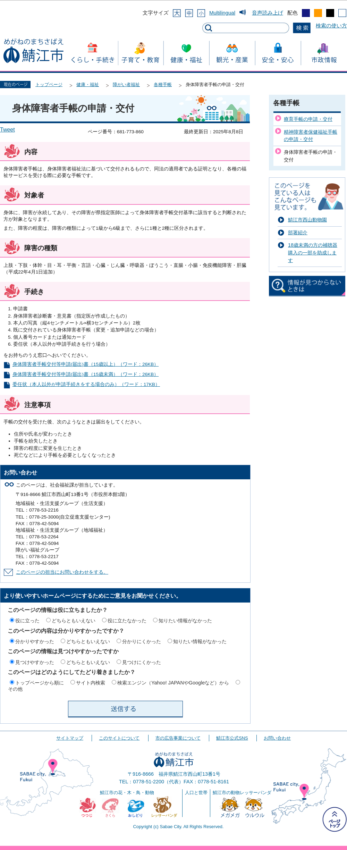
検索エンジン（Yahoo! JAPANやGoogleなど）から (173, 682)
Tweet (7, 130)
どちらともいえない (73, 620)
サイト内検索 (90, 682)
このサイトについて (119, 738)
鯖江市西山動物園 (307, 219)
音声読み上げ (267, 13)
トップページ (48, 84)
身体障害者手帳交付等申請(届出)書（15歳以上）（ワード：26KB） (85, 364)
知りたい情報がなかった (185, 620)
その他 (15, 689)
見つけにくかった (141, 662)
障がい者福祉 (126, 84)
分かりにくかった (141, 641)
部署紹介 (297, 232)
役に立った (27, 620)
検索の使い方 (331, 25)
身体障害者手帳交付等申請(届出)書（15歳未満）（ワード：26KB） (85, 374)
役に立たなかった (127, 620)
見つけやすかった (34, 662)
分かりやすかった (34, 641)
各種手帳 (163, 84)
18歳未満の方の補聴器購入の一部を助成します (312, 252)
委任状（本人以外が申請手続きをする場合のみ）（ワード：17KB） (86, 384)
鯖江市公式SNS (232, 738)
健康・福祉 (87, 84)
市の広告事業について (178, 738)
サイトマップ (69, 738)
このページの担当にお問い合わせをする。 (62, 572)
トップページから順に (39, 682)
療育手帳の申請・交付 (308, 119)
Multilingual (222, 13)
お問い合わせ (277, 738)
